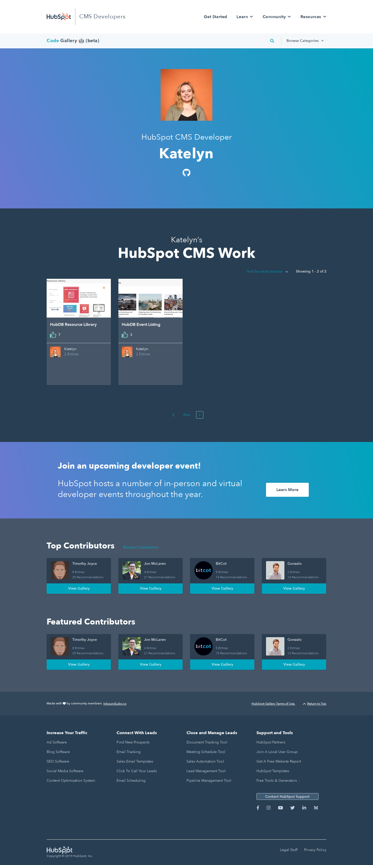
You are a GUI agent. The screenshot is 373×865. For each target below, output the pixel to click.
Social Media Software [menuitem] (65, 771)
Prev (181, 414)
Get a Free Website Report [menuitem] (278, 761)
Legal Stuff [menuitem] (288, 849)
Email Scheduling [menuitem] (131, 780)
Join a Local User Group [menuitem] (277, 751)
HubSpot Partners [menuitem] (270, 742)
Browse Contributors (140, 547)
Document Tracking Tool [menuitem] (207, 742)
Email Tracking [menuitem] (129, 751)
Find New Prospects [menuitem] (133, 742)
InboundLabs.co (114, 704)
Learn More (287, 490)
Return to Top (314, 704)
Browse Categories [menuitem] (302, 40)
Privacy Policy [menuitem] (315, 849)
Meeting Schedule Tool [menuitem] (206, 751)
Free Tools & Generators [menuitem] (276, 780)
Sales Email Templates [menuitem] (135, 761)
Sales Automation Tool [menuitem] (205, 761)
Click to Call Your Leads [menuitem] (137, 771)
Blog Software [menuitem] (58, 751)
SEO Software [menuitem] (58, 761)
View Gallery (79, 588)
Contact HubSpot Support (287, 796)
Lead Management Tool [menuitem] (206, 771)
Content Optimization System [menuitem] (71, 780)
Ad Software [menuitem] (57, 742)
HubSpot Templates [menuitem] (272, 771)
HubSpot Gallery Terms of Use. (273, 704)
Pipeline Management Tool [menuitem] (209, 780)
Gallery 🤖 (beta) (73, 40)
